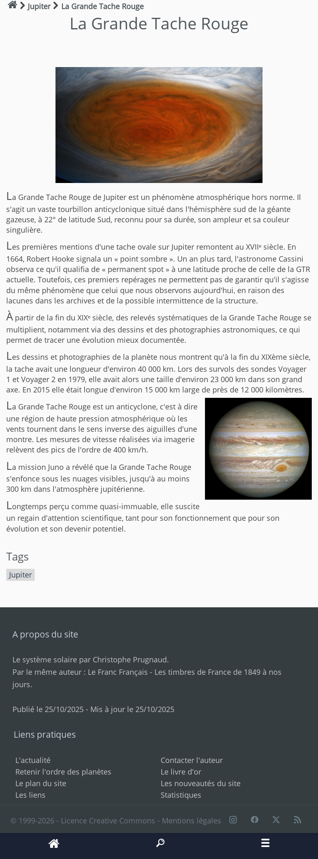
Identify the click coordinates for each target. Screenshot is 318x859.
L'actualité (33, 760)
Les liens (30, 795)
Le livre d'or (181, 772)
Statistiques (181, 795)
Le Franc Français (118, 672)
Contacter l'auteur (192, 760)
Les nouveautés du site (201, 783)
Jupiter (20, 575)
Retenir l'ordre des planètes (63, 772)
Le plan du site (40, 783)
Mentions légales (191, 820)
